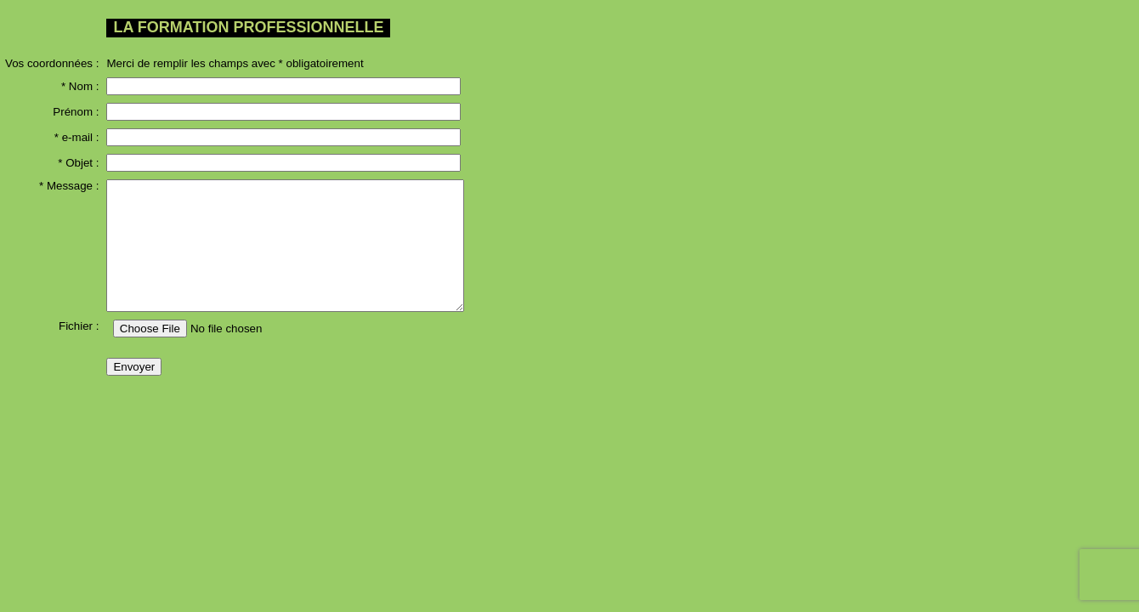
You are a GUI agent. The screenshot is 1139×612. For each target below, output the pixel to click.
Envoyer (134, 366)
